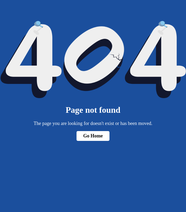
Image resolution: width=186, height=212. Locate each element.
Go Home (93, 136)
